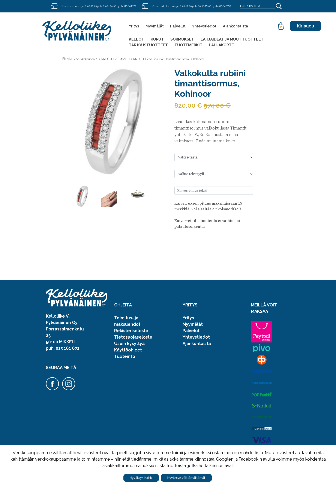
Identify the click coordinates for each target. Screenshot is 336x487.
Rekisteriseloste (131, 330)
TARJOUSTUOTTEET (148, 45)
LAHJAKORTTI (222, 45)
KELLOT (136, 39)
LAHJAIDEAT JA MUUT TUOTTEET (232, 39)
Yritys (134, 26)
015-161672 (129, 6)
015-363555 (224, 6)
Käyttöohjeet (128, 350)
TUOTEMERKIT (188, 45)
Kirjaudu (305, 26)
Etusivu (67, 59)
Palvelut (178, 26)
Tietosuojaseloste (133, 337)
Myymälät (155, 26)
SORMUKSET (182, 39)
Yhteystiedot (204, 26)
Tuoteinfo (124, 356)
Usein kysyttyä (129, 343)
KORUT (157, 39)
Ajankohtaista (235, 26)
